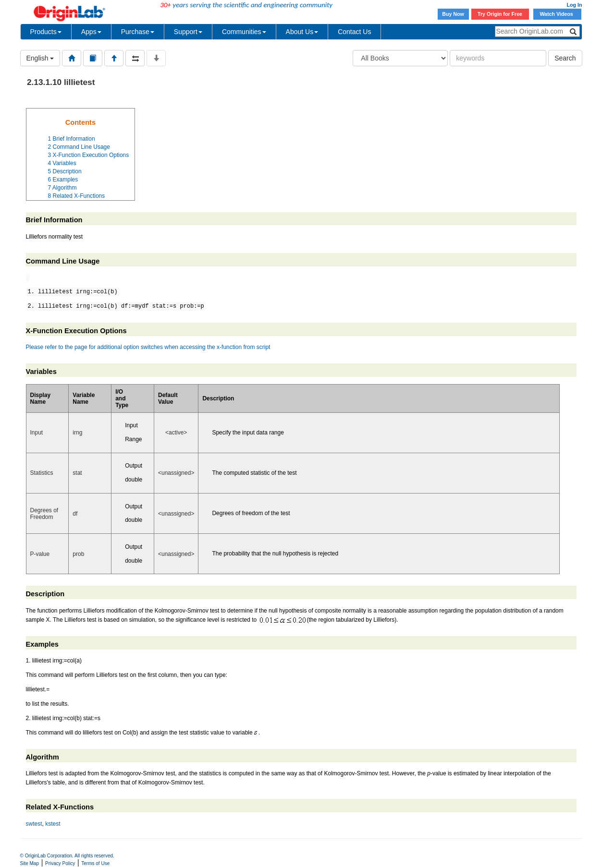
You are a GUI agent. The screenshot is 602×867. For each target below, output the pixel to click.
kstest (52, 823)
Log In (574, 5)
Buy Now (453, 14)
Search (565, 58)
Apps (91, 32)
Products (45, 32)
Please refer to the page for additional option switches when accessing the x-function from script (148, 347)
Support (188, 32)
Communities (244, 32)
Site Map (29, 863)
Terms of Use (95, 863)
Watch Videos (557, 14)
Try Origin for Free (500, 14)
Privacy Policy (60, 863)
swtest (34, 823)
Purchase (137, 32)
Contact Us (354, 32)
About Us (302, 32)
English (40, 58)
